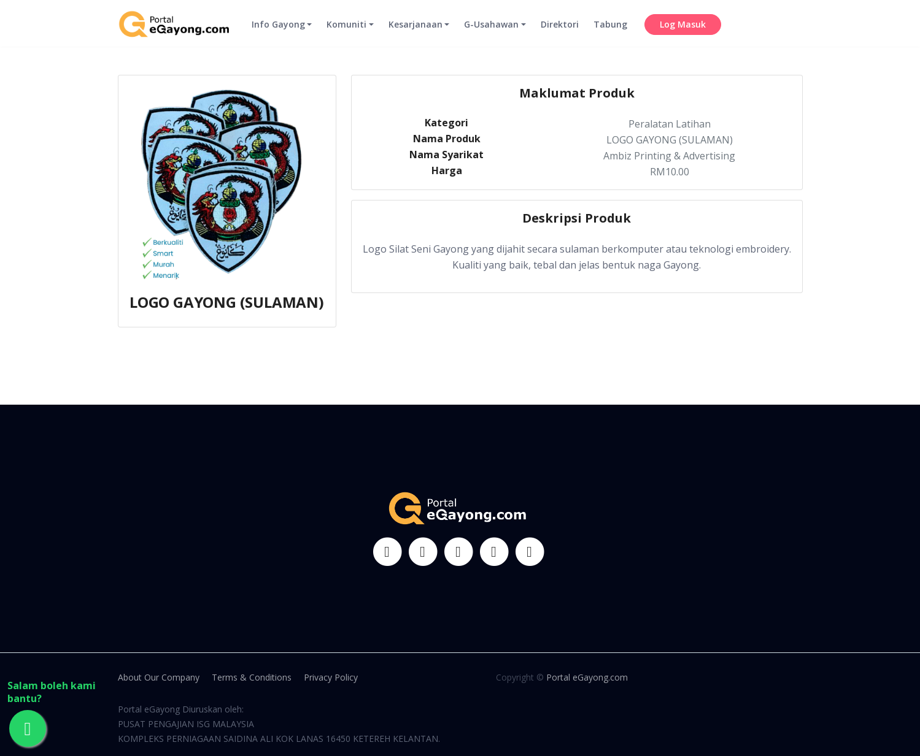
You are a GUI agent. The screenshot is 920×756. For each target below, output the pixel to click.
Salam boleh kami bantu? (51, 692)
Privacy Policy (331, 677)
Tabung (610, 34)
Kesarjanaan (415, 34)
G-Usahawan (491, 34)
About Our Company (158, 677)
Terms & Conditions (252, 677)
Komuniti (346, 34)
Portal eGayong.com (587, 677)
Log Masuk (683, 34)
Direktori (560, 34)
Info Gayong (278, 34)
